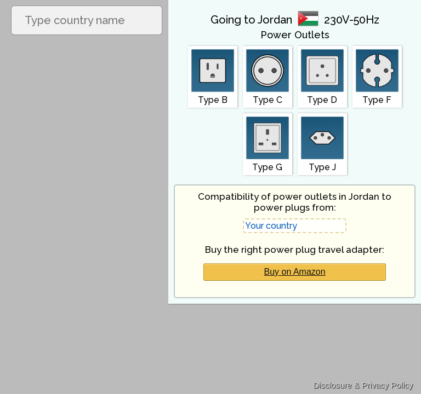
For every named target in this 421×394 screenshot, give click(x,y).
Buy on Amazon (295, 271)
